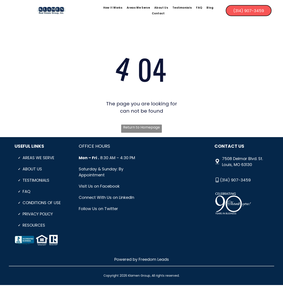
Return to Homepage (141, 127)
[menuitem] (112, 8)
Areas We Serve (38, 157)
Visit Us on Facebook (99, 186)
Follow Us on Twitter (98, 208)
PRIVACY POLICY (38, 214)
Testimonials (36, 180)
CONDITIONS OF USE (42, 202)
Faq (26, 191)
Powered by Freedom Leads (141, 259)
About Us (32, 169)
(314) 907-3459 (235, 180)
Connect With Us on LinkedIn (106, 197)
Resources (34, 225)
